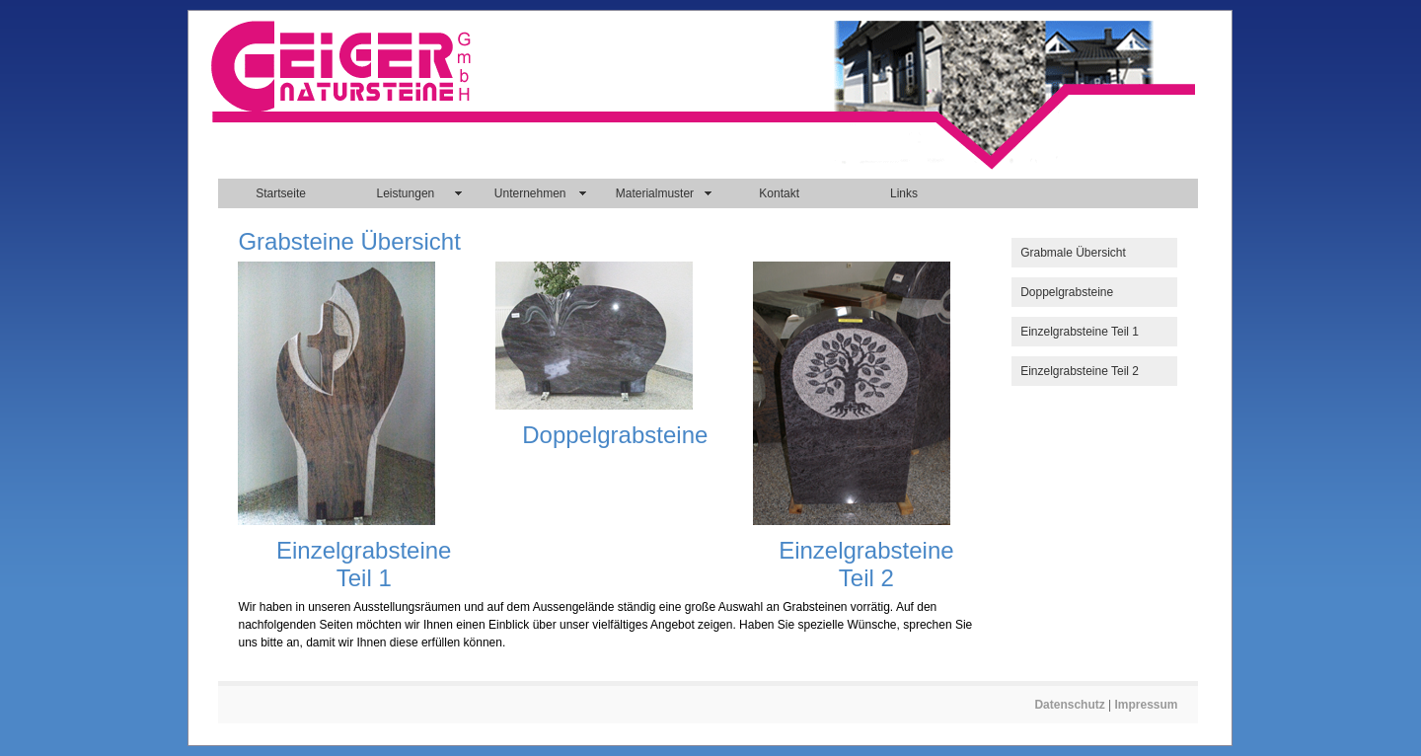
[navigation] (707, 193)
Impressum (1146, 705)
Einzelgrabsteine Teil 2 (1079, 371)
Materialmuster (655, 193)
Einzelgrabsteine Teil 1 (1079, 332)
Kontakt (779, 193)
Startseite (281, 193)
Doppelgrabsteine (1066, 292)
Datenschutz (1069, 705)
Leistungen (406, 193)
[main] (610, 444)
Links (904, 193)
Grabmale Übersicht (1073, 253)
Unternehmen (530, 193)
